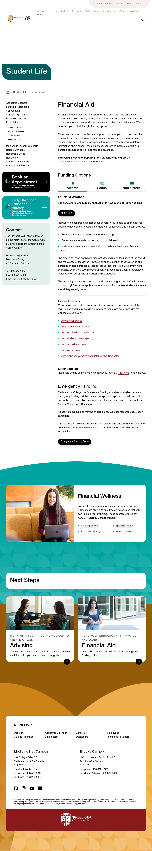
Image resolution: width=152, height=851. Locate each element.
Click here (123, 373)
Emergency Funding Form (75, 441)
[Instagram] (23, 788)
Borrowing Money (90, 532)
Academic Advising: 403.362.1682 (98, 773)
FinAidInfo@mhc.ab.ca (79, 162)
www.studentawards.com (75, 327)
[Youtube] (31, 788)
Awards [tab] (72, 186)
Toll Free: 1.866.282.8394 (28, 777)
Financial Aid (38, 92)
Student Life (20, 92)
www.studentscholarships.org (77, 338)
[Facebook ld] (16, 788)
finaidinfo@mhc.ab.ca (25, 279)
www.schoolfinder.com (73, 344)
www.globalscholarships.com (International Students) (90, 356)
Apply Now (66, 213)
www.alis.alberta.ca (71, 321)
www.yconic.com (70, 350)
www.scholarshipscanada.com (78, 333)
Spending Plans (124, 526)
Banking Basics (89, 526)
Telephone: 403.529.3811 (28, 773)
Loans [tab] (102, 186)
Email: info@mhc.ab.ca (26, 769)
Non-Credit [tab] (131, 186)
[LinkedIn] (40, 788)
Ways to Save (123, 532)
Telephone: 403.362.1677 (94, 769)
